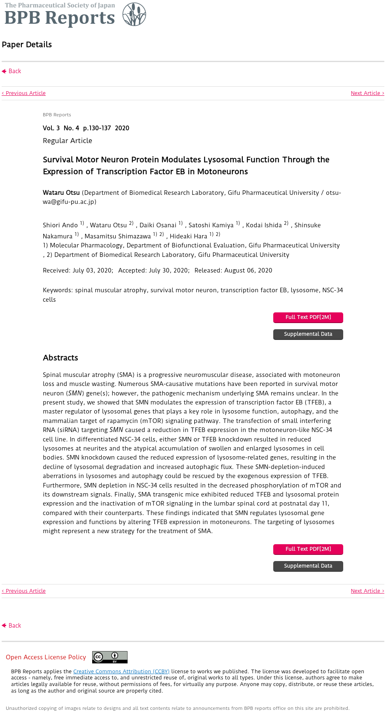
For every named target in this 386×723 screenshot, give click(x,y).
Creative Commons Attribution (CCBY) (121, 671)
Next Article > (367, 93)
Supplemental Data (308, 334)
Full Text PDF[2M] (308, 317)
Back (15, 71)
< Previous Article (24, 93)
